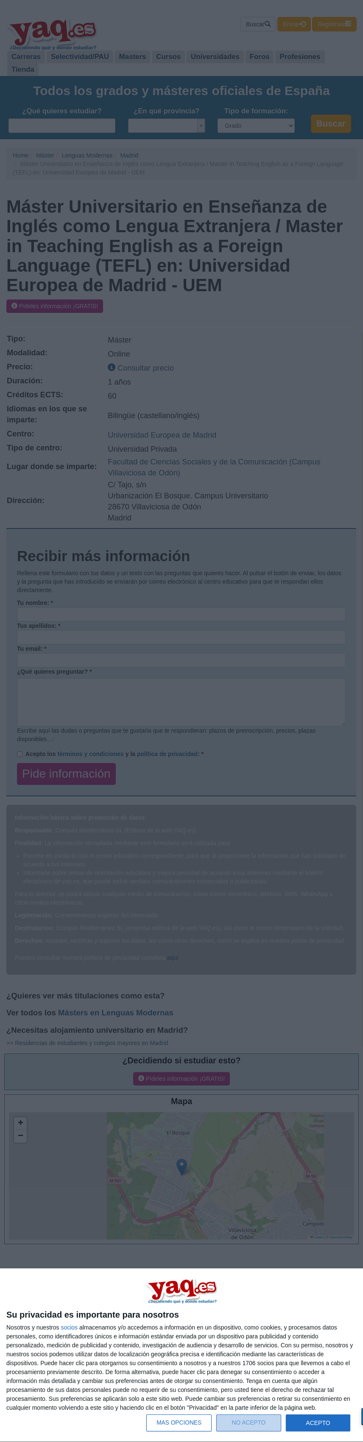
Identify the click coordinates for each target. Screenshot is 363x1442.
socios (69, 1327)
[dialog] (181, 1355)
